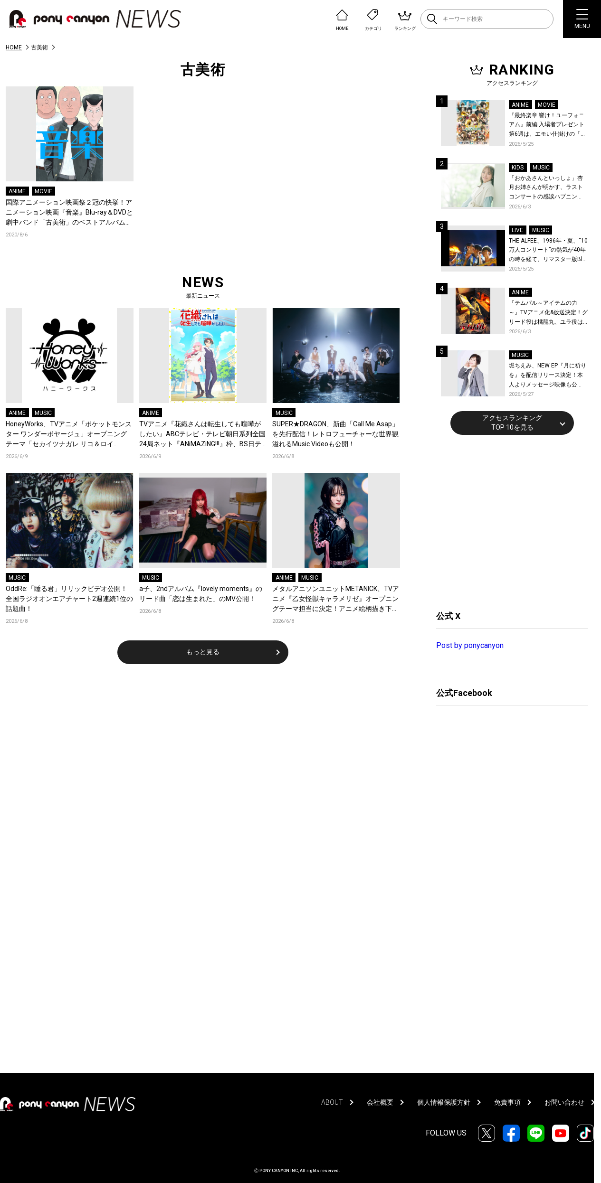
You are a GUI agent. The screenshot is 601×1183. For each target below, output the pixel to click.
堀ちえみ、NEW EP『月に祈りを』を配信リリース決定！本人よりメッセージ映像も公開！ (547, 375)
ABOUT (332, 1102)
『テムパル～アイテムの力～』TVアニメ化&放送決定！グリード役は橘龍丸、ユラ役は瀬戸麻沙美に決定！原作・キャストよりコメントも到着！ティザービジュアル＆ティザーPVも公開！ (548, 313)
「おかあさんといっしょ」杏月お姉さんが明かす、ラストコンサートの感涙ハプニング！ (546, 188)
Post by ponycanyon (470, 645)
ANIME (17, 191)
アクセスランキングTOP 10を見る (512, 422)
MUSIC (43, 413)
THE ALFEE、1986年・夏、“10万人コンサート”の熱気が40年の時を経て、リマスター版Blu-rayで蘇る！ (548, 250)
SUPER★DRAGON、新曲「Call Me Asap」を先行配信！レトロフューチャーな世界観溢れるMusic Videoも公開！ (335, 434)
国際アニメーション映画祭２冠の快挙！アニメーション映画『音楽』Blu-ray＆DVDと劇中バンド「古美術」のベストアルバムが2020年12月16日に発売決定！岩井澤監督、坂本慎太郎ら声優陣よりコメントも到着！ (69, 212)
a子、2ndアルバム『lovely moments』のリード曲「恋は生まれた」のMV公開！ (200, 593)
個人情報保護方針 (443, 1102)
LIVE (517, 230)
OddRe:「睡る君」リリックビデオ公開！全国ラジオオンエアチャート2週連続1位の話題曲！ (69, 598)
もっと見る (202, 652)
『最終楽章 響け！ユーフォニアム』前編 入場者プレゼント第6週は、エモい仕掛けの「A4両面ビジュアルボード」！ (548, 125)
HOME (14, 47)
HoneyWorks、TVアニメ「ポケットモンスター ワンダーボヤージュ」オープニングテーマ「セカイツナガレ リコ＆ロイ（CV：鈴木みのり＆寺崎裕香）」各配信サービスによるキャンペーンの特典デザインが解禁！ (69, 434)
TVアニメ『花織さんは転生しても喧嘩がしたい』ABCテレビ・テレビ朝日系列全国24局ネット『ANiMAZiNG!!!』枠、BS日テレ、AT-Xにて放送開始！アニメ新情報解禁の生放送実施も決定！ (203, 434)
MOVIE (43, 191)
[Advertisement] (507, 521)
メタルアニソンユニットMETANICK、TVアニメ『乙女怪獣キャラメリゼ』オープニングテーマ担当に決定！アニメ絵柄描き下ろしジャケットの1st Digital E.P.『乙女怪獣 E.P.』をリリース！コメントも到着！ (335, 599)
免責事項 (507, 1102)
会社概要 (380, 1102)
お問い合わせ (564, 1102)
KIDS (518, 167)
